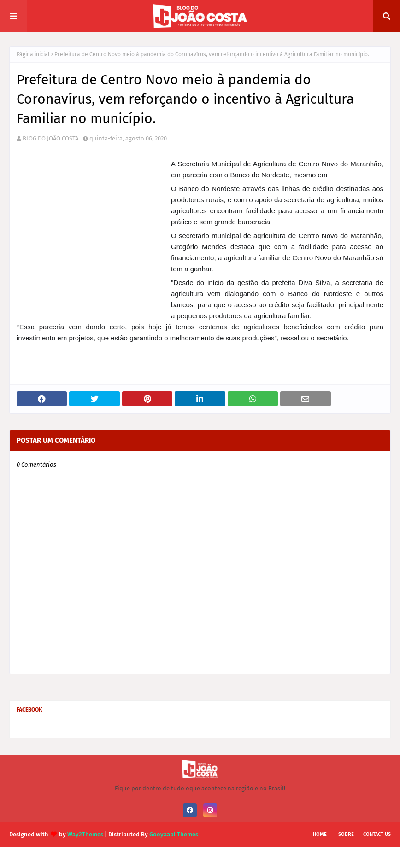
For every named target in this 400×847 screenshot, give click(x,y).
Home (320, 834)
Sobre (346, 834)
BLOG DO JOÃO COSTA (50, 138)
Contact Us (377, 834)
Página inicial (33, 54)
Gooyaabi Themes (173, 834)
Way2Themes (85, 834)
